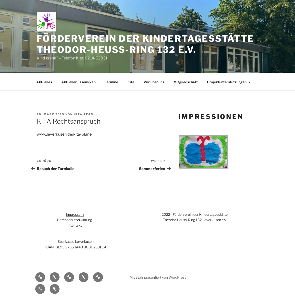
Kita (130, 82)
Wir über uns (154, 82)
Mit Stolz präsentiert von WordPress (158, 277)
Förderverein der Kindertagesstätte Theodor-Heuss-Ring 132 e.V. (145, 44)
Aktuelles (44, 82)
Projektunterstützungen (229, 82)
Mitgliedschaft (185, 82)
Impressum (75, 214)
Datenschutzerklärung (74, 220)
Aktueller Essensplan (78, 82)
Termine (111, 82)
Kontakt (75, 225)
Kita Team (84, 114)
